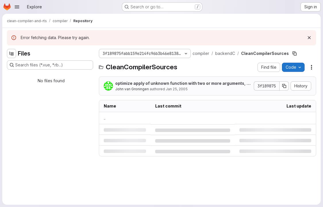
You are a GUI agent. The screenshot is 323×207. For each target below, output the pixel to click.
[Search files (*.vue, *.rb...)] (50, 65)
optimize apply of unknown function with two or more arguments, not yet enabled (182, 83)
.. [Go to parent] (104, 118)
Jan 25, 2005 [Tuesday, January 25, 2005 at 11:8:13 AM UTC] (177, 89)
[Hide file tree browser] (11, 53)
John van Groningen (132, 89)
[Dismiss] (309, 37)
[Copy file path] (294, 53)
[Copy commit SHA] (284, 86)
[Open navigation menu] (17, 7)
